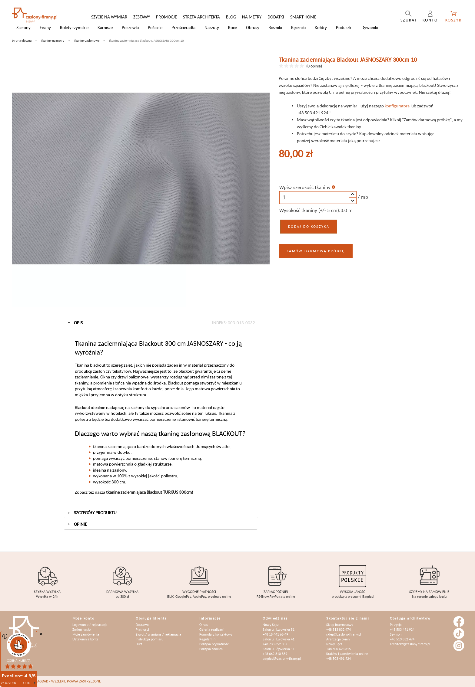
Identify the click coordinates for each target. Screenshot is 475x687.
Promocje (166, 17)
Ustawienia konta (85, 639)
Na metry (251, 17)
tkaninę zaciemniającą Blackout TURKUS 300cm (149, 492)
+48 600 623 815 (338, 648)
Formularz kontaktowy (215, 634)
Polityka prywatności (214, 644)
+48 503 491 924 (338, 658)
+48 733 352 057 (275, 644)
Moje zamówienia (85, 634)
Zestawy (141, 17)
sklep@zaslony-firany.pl (343, 634)
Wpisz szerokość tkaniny (305, 187)
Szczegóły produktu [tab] (91, 512)
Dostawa (142, 624)
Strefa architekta (201, 17)
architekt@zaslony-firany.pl (410, 644)
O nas (203, 624)
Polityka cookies (211, 648)
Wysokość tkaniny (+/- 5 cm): (309, 210)
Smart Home (303, 17)
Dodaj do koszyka (308, 226)
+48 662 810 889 (275, 653)
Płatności (142, 629)
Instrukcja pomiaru (149, 639)
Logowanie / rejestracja (90, 624)
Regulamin (207, 639)
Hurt (139, 644)
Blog (231, 17)
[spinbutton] (318, 197)
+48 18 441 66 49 (275, 634)
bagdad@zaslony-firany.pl (282, 658)
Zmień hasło (81, 629)
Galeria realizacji (211, 629)
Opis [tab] (160, 323)
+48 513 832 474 (338, 629)
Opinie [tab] (76, 524)
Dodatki (275, 17)
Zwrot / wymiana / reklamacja (158, 634)
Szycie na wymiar (109, 17)
